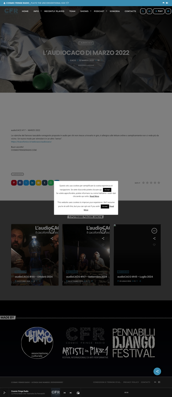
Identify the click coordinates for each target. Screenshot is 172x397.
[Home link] (11, 11)
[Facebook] (167, 3)
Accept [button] (107, 190)
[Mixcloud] (164, 3)
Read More (94, 196)
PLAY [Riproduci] (159, 11)
